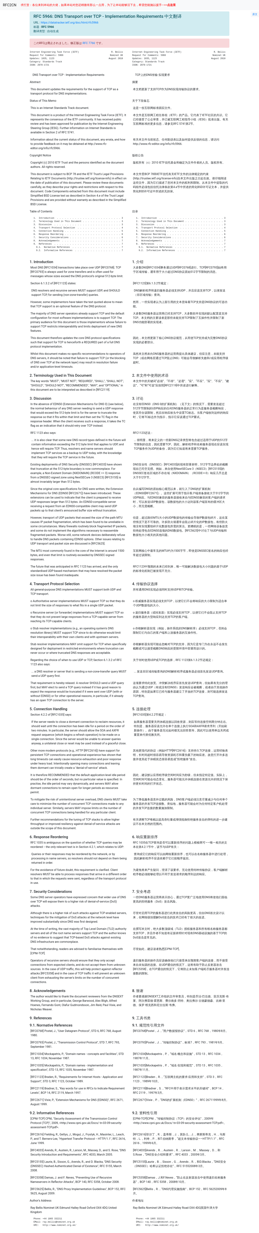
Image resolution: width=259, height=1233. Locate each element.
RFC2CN (9, 5)
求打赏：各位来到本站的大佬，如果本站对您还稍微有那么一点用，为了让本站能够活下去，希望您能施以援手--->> (98, 5)
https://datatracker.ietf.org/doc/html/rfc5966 (69, 22)
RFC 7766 (89, 43)
